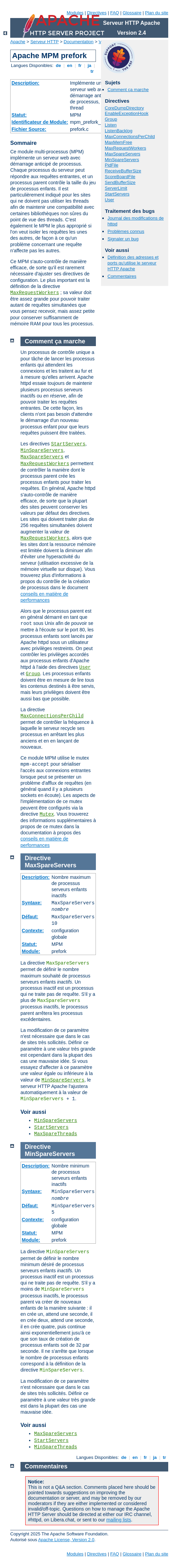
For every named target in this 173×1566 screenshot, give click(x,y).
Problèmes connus (125, 231)
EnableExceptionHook (126, 113)
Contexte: (33, 930)
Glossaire (132, 12)
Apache (17, 41)
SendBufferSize (120, 182)
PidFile (111, 165)
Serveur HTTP (44, 41)
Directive (38, 858)
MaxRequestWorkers (34, 292)
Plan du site (156, 12)
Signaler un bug (123, 238)
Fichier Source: (29, 129)
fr (80, 65)
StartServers (117, 194)
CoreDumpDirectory (124, 107)
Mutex (47, 814)
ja (89, 65)
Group (111, 119)
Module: (31, 951)
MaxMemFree (118, 142)
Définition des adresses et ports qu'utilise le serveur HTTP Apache (133, 263)
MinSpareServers (122, 159)
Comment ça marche (128, 89)
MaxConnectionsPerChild (130, 136)
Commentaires (121, 276)
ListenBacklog (118, 130)
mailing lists (118, 1519)
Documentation (78, 41)
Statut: (19, 115)
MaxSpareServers (122, 153)
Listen (111, 124)
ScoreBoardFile (120, 176)
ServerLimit (116, 188)
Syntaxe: (32, 902)
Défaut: (30, 916)
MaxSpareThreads (55, 1134)
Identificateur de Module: (40, 122)
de (58, 65)
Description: (26, 83)
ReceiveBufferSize (123, 170)
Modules (75, 12)
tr (92, 71)
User (109, 199)
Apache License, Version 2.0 (66, 1539)
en (69, 65)
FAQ (114, 12)
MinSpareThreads (55, 1447)
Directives (96, 12)
